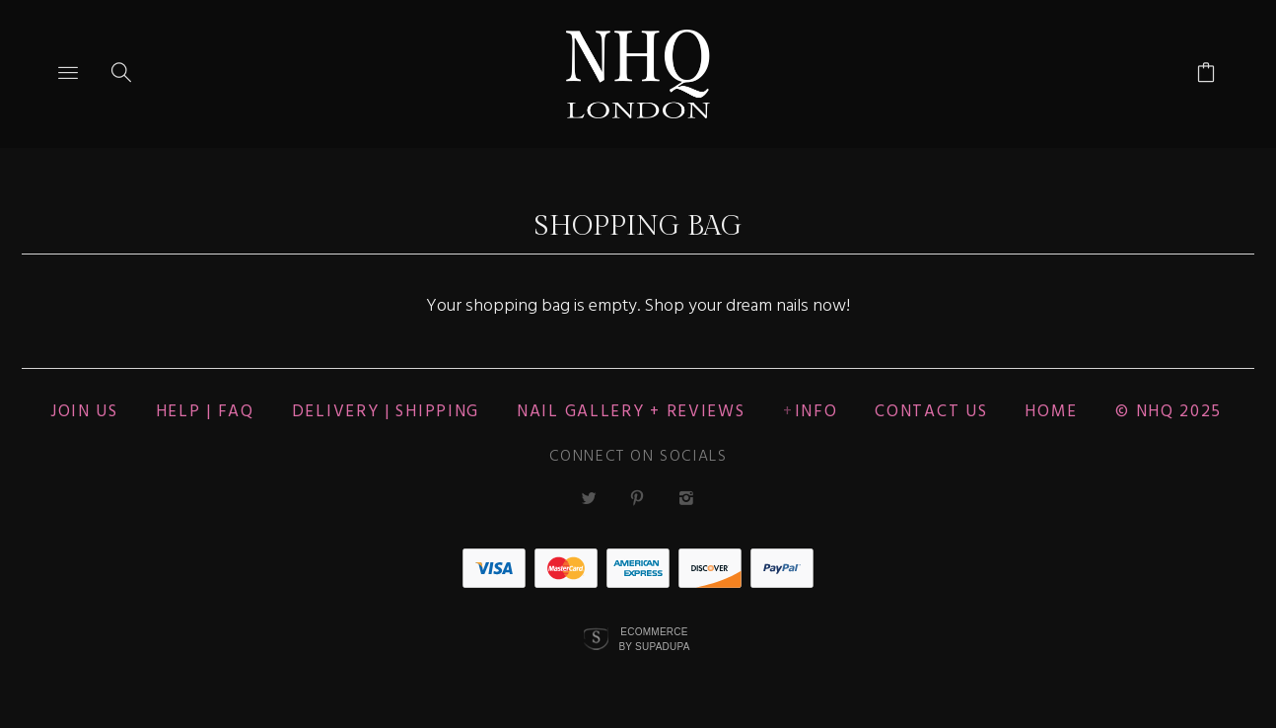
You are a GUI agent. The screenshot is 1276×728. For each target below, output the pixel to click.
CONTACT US (931, 412)
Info (816, 412)
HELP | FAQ (205, 412)
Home (1051, 412)
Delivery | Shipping (385, 412)
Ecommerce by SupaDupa (653, 638)
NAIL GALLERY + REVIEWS (630, 412)
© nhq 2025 (1168, 412)
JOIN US (84, 412)
